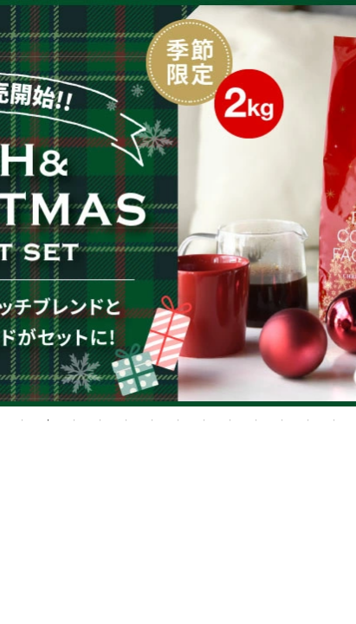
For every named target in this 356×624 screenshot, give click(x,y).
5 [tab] (126, 420)
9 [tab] (230, 420)
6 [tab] (152, 420)
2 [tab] (48, 420)
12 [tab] (308, 420)
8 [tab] (204, 420)
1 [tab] (22, 420)
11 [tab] (282, 420)
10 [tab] (256, 420)
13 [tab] (334, 420)
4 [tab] (100, 420)
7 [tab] (178, 420)
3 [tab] (74, 420)
